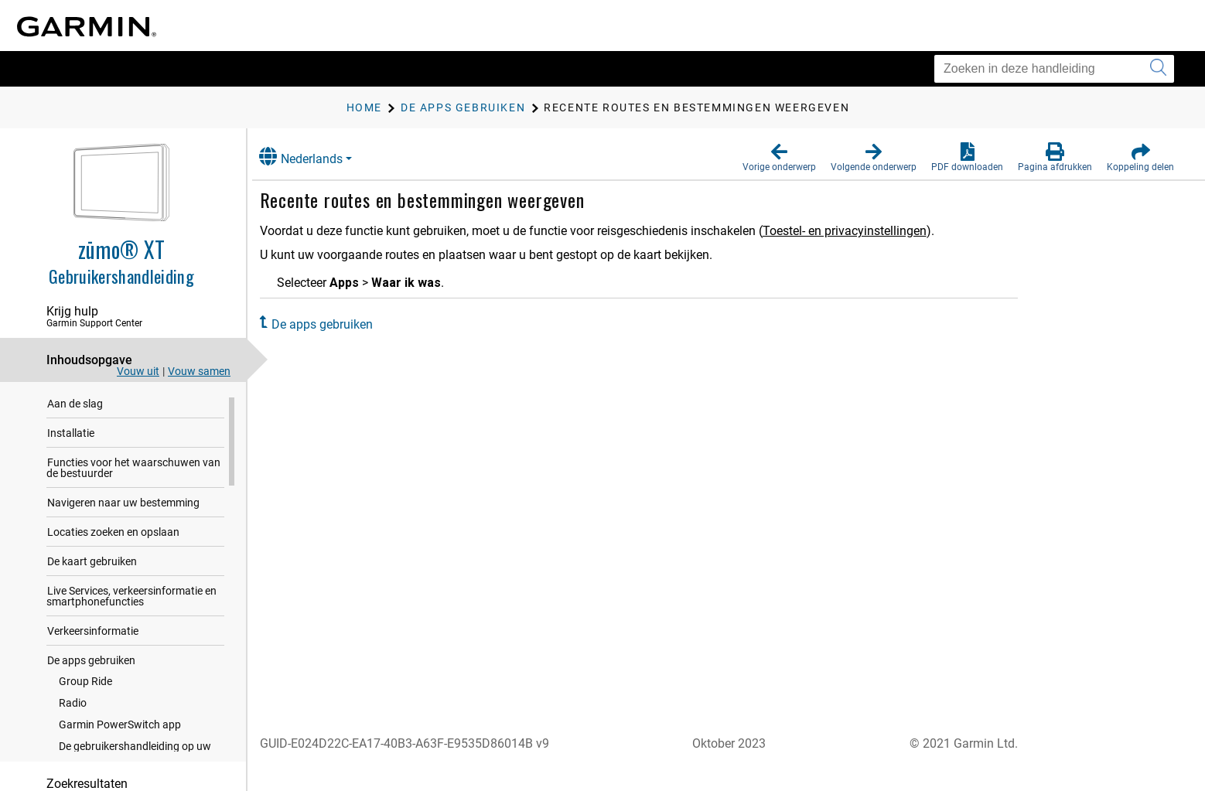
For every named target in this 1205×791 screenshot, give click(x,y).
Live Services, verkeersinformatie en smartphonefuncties (131, 599)
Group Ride (85, 684)
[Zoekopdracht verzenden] (1158, 69)
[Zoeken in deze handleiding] (1054, 69)
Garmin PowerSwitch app (120, 727)
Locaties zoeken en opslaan (113, 535)
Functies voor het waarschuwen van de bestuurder (133, 470)
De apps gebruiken (91, 663)
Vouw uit (138, 371)
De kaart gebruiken (92, 564)
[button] (779, 157)
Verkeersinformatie (92, 634)
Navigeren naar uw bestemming (123, 505)
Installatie (70, 436)
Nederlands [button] (316, 156)
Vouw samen (199, 371)
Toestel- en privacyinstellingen (860, 230)
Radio (73, 706)
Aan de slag (75, 407)
